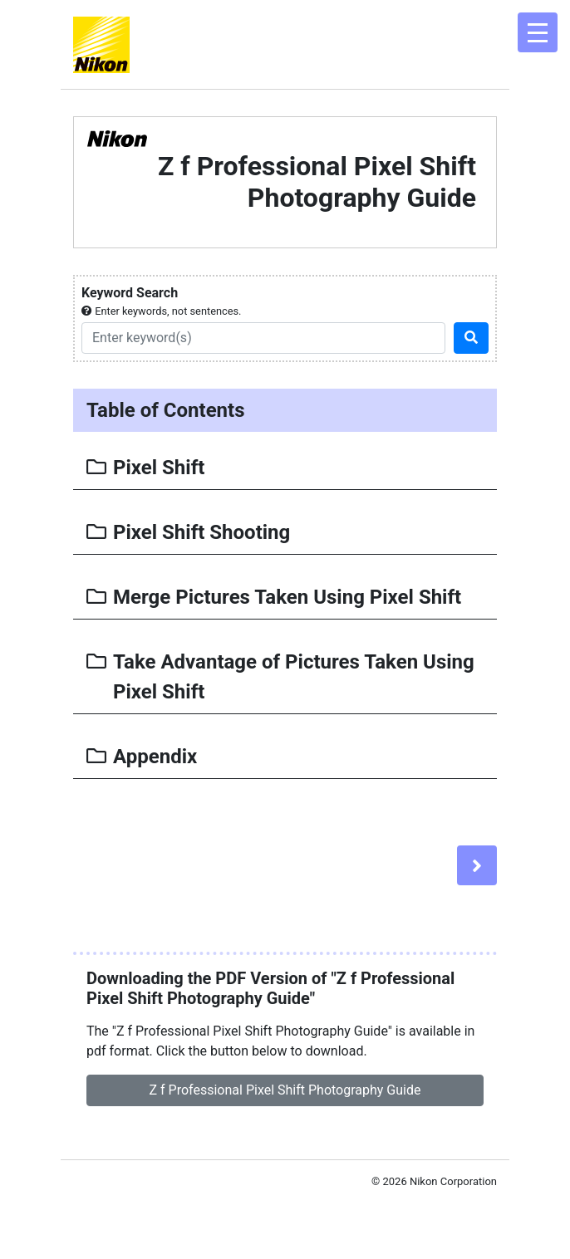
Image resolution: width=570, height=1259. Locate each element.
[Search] (263, 338)
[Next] (477, 865)
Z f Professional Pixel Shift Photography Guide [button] (285, 1090)
